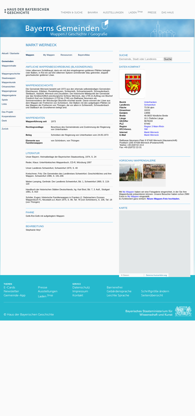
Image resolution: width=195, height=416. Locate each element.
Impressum (80, 291)
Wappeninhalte (9, 66)
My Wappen (49, 55)
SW (146, 129)
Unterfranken (150, 102)
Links (4, 104)
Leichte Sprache (118, 295)
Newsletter (11, 291)
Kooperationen (9, 116)
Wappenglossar (9, 91)
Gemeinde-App (14, 295)
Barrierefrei (115, 287)
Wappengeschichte (11, 73)
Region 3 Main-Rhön (154, 126)
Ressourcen (66, 55)
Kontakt (77, 295)
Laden (136, 12)
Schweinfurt (149, 105)
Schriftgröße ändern (155, 291)
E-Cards (9, 287)
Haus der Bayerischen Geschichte (30, 314)
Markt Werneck (151, 132)
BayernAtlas (84, 55)
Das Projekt (7, 112)
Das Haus (167, 12)
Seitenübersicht (152, 295)
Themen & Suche (71, 12)
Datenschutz (81, 287)
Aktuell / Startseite (10, 53)
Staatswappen (8, 78)
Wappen (30, 55)
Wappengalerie (9, 95)
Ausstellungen (113, 12)
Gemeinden (8, 61)
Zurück (5, 129)
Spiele (5, 100)
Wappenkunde (9, 82)
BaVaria (93, 12)
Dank (4, 120)
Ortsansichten (8, 86)
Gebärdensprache (119, 291)
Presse (152, 12)
